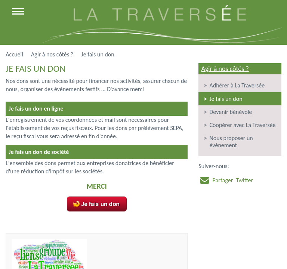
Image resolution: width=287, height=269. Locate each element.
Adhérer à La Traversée (237, 85)
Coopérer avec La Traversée (242, 125)
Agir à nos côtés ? (225, 69)
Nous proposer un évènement (231, 141)
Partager (222, 180)
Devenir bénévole (230, 111)
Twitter (244, 180)
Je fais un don (225, 98)
